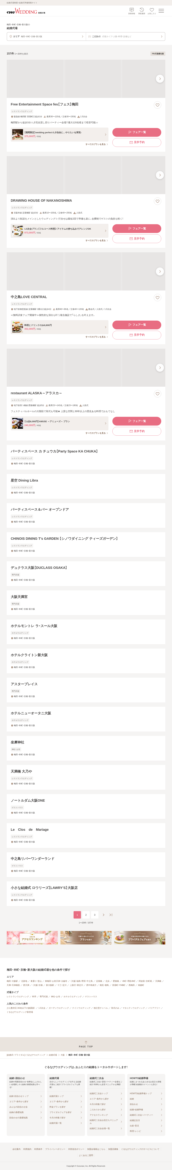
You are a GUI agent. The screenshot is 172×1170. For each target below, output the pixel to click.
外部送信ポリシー (76, 1149)
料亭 (34, 996)
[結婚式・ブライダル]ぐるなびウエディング (26, 1055)
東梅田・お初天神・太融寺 (56, 981)
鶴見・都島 (104, 985)
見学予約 (137, 142)
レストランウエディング (18, 996)
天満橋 (158, 981)
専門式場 (44, 996)
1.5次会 (41, 1008)
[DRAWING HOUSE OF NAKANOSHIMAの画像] (86, 175)
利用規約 (27, 1149)
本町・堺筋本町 (128, 981)
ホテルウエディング (72, 996)
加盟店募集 (113, 1149)
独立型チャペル (101, 1008)
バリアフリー (154, 1008)
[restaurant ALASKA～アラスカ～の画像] (86, 368)
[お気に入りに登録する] (157, 105)
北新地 (24, 981)
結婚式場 (53, 1055)
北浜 (107, 981)
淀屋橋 (99, 981)
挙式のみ (115, 1008)
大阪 (63, 1055)
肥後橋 (116, 981)
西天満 (26, 985)
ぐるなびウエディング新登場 (20, 1012)
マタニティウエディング (134, 1008)
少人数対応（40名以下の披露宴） (21, 1008)
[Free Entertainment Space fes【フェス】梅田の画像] (86, 79)
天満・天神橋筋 (13, 985)
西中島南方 (91, 985)
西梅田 (132, 985)
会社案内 (16, 1149)
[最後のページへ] (111, 915)
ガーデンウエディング (59, 1008)
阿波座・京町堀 (145, 981)
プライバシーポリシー (55, 1149)
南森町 (141, 985)
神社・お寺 (55, 996)
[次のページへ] (103, 915)
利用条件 (38, 1149)
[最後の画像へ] (160, 79)
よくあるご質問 (86, 1155)
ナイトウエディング (81, 1008)
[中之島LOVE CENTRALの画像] (86, 271)
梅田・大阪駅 (12, 981)
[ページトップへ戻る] (86, 1044)
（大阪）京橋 (38, 985)
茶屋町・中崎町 (118, 985)
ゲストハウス (91, 996)
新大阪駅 (50, 985)
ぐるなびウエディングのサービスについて (140, 1149)
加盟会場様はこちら (96, 1149)
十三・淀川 (62, 985)
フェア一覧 (137, 132)
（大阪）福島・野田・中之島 (82, 981)
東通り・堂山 (36, 981)
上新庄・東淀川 (76, 985)
